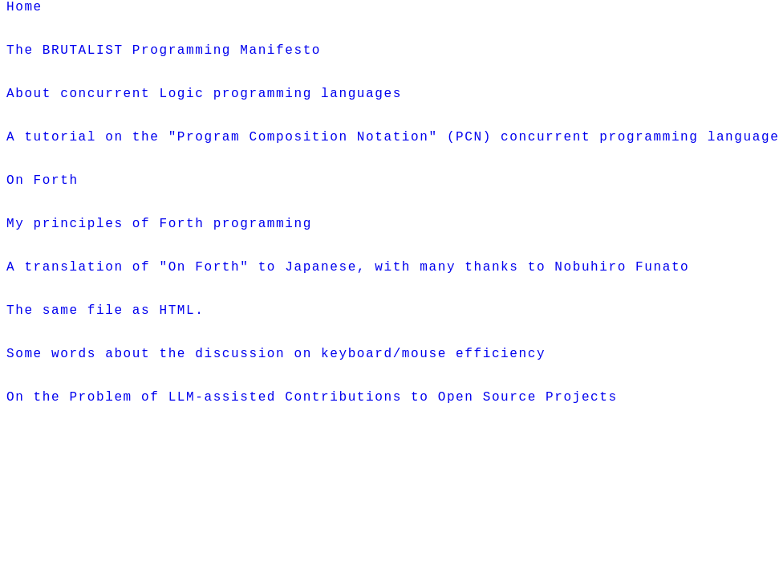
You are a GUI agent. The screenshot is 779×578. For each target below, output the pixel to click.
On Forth (42, 221)
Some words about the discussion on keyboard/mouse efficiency (276, 433)
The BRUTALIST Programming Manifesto (163, 62)
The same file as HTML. (105, 380)
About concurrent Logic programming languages (204, 115)
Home (24, 9)
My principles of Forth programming (159, 274)
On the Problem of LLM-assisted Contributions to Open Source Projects (312, 486)
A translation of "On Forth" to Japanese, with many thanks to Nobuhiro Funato (347, 327)
